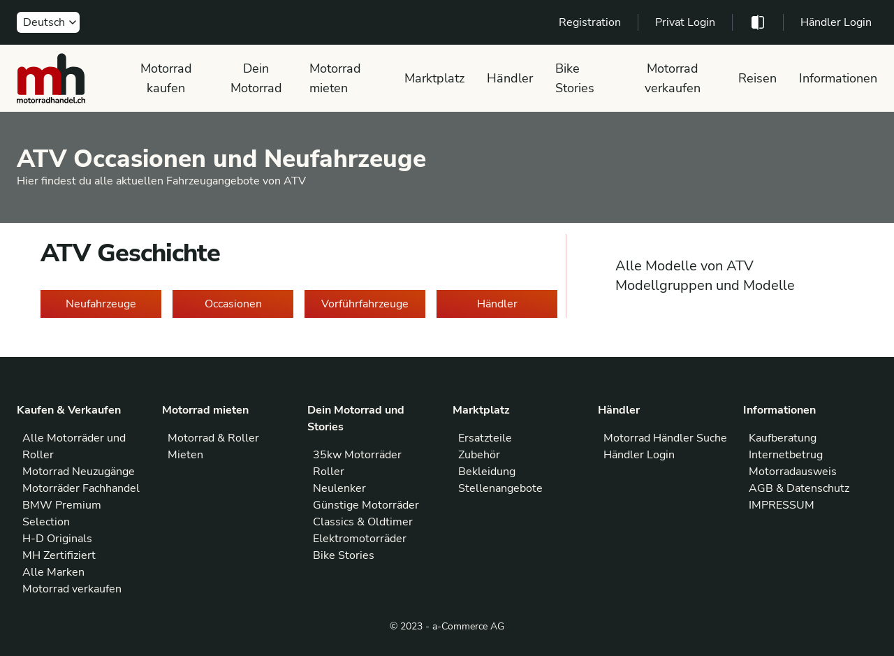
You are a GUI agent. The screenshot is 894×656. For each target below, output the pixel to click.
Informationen (838, 78)
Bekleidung (486, 471)
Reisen (757, 78)
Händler (510, 78)
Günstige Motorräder (366, 505)
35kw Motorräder (357, 454)
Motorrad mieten (335, 78)
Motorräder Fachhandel (81, 488)
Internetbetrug (786, 454)
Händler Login (836, 22)
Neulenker (339, 488)
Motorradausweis (793, 471)
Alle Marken (53, 572)
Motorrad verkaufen (673, 78)
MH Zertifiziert (59, 555)
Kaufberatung (782, 438)
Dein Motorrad (256, 78)
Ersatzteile (485, 438)
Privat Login (685, 22)
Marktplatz (434, 78)
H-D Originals (57, 538)
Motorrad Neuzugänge (78, 471)
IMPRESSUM (781, 505)
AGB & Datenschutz (799, 488)
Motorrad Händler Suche (665, 438)
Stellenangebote (500, 488)
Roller (328, 471)
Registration (590, 22)
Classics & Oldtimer (363, 522)
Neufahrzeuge (101, 304)
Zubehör (479, 454)
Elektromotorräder (359, 538)
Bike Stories (574, 78)
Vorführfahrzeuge (365, 304)
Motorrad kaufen (166, 78)
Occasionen (233, 304)
